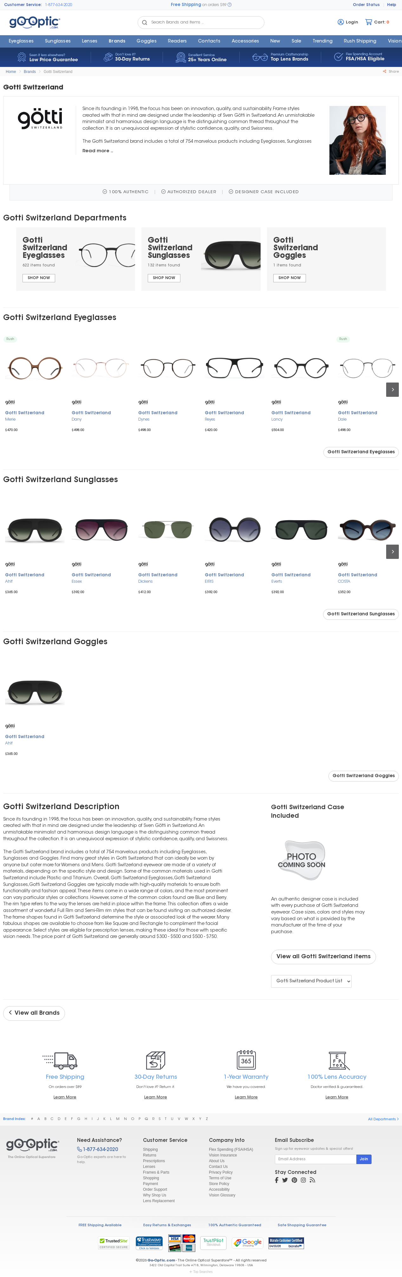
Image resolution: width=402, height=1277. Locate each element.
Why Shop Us (154, 1195)
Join (364, 1159)
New (275, 41)
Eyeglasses (21, 41)
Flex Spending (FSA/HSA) (231, 1149)
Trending (323, 41)
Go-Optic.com (161, 1260)
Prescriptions (154, 1161)
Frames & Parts (156, 1172)
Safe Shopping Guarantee (302, 1225)
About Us (216, 1161)
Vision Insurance (223, 1155)
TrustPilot (213, 1243)
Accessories (245, 41)
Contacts (209, 41)
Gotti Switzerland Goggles (364, 776)
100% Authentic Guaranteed (234, 1225)
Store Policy (219, 1184)
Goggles (146, 41)
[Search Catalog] (144, 22)
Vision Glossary (222, 1195)
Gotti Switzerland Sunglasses (361, 614)
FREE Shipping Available (100, 1225)
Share (391, 72)
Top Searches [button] (200, 1272)
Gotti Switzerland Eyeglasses (361, 452)
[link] (149, 1243)
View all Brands (34, 1013)
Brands (117, 41)
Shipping (150, 1149)
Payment (150, 1184)
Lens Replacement (159, 1201)
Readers (177, 41)
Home (11, 71)
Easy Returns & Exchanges (167, 1225)
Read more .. (97, 151)
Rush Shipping (360, 41)
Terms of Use (220, 1178)
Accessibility (219, 1189)
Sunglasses (58, 41)
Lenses (89, 41)
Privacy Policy (221, 1172)
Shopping (151, 1178)
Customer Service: (23, 5)
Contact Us (218, 1166)
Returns (149, 1155)
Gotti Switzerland (58, 71)
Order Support (155, 1189)
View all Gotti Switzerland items (323, 957)
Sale (297, 41)
